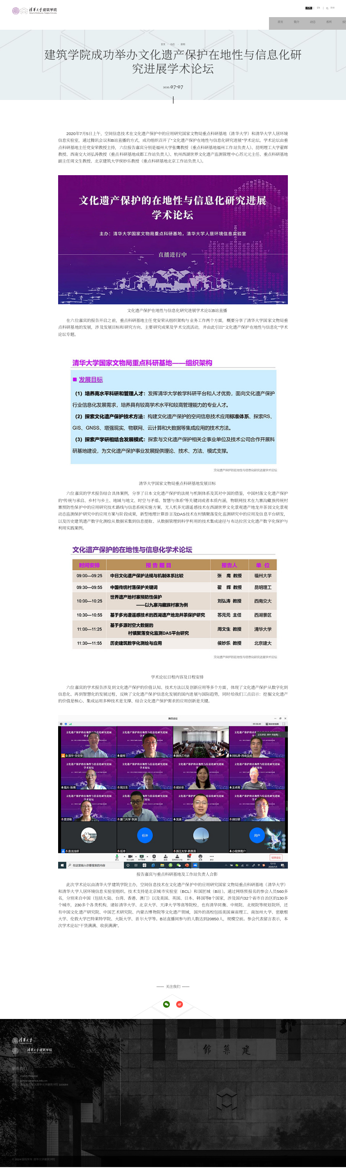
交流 (309, 18)
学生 (155, 1108)
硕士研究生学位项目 (164, 1077)
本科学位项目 (160, 1072)
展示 (226, 1108)
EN (312, 8)
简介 (166, 18)
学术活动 (228, 1052)
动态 (186, 18)
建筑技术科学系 (304, 1057)
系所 (207, 18)
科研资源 (300, 1077)
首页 (145, 18)
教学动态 (228, 1083)
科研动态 (300, 1083)
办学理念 (157, 1046)
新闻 (182, 44)
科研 (268, 18)
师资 (155, 1103)
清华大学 (300, 1103)
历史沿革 (157, 1052)
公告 (226, 1046)
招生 (227, 18)
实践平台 (300, 1108)
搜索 (331, 8)
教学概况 (228, 1072)
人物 (289, 18)
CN (299, 8)
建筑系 (299, 1041)
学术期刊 (300, 1114)
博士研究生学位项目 (164, 1083)
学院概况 (157, 1041)
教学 (248, 18)
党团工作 (228, 1057)
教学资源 (228, 1077)
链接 (330, 18)
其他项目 (157, 1089)
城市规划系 (301, 1046)
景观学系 (300, 1052)
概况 (226, 1103)
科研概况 (300, 1072)
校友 (155, 1114)
